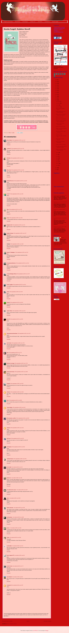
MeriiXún (8, 158)
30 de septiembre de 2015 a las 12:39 (15, 209)
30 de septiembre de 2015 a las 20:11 (19, 407)
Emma (8, 217)
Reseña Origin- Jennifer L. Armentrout (60, 142)
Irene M (8, 319)
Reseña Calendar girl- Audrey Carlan (60, 195)
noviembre (58, 103)
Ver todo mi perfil (57, 245)
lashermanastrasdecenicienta (12, 333)
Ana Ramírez (9, 446)
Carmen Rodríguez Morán (12, 273)
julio (57, 154)
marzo (57, 161)
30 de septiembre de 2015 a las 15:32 (21, 252)
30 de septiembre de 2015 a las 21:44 (17, 427)
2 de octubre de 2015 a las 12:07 (17, 585)
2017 (56, 96)
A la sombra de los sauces (11, 489)
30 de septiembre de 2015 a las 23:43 (18, 446)
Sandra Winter (9, 310)
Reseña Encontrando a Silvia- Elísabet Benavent (61, 150)
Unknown (8, 427)
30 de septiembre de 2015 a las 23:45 (20, 458)
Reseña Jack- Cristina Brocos (61, 118)
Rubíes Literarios (10, 507)
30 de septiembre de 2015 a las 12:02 (17, 170)
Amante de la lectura (10, 371)
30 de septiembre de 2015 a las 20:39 (22, 418)
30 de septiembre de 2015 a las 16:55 (24, 333)
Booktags (25, 21)
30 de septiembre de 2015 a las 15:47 (23, 273)
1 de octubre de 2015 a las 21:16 (17, 545)
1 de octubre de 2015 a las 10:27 (22, 489)
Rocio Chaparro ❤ (10, 555)
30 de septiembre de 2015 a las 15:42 (22, 263)
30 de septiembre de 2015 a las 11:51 (17, 158)
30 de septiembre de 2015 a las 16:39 (16, 319)
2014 (56, 167)
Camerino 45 (9, 585)
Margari (8, 302)
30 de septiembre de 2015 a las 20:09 (15, 400)
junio (57, 156)
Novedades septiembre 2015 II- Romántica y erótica (61, 147)
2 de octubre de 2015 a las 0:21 (19, 555)
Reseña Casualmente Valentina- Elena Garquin (61, 129)
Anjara (8, 291)
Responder (8, 144)
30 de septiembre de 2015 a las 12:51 (18, 224)
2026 (56, 79)
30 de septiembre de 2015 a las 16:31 (19, 310)
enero (57, 165)
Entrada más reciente (7, 621)
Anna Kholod (9, 576)
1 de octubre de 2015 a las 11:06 (19, 507)
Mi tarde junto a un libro (11, 418)
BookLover (9, 477)
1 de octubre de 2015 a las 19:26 (15, 537)
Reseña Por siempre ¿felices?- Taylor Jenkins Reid (61, 121)
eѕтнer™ (8, 193)
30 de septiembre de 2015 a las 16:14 (19, 284)
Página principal (8, 21)
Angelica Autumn (10, 233)
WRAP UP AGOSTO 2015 (60, 126)
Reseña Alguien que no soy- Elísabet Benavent (61, 112)
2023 (56, 85)
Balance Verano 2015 (59, 117)
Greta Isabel (9, 467)
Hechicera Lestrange (10, 363)
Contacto (47, 21)
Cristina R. (9, 148)
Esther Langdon (10, 284)
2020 (56, 90)
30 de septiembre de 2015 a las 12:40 (16, 217)
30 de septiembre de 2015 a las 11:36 (17, 148)
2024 (56, 83)
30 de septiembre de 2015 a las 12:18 (20, 180)
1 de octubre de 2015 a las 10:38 (14, 498)
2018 (56, 94)
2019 (56, 92)
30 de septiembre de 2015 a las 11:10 (18, 140)
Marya (62, 237)
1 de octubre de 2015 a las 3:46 (16, 477)
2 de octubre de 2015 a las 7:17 (18, 566)
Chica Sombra (9, 140)
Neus (8, 352)
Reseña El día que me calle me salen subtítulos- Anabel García (60, 227)
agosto (57, 152)
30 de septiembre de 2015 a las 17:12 (15, 352)
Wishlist (40, 21)
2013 (56, 169)
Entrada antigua (47, 621)
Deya (8, 400)
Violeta (8, 537)
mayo (57, 158)
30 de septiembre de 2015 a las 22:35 (17, 438)
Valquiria (8, 383)
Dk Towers (9, 438)
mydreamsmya (9, 517)
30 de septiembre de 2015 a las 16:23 (16, 302)
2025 (56, 81)
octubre (57, 105)
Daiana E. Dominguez (11, 252)
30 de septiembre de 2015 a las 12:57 (20, 233)
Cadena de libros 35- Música (61, 144)
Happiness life (9, 224)
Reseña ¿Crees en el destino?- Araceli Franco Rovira (61, 115)
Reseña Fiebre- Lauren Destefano (60, 139)
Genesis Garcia (9, 566)
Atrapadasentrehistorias (11, 263)
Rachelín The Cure (10, 180)
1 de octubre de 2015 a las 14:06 (18, 517)
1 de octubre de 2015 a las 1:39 (17, 467)
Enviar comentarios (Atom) (11, 623)
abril (57, 159)
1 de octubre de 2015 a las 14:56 (15, 527)
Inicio (28, 621)
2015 (56, 99)
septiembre (58, 106)
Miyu (8, 209)
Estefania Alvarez (10, 458)
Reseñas (17, 21)
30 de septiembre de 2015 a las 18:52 (17, 383)
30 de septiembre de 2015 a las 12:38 (16, 193)
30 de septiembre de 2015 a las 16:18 (16, 291)
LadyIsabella (9, 545)
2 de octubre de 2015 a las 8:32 (17, 576)
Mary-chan (9, 170)
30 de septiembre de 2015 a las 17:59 (21, 363)
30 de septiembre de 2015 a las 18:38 (21, 371)
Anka (8, 498)
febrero (57, 163)
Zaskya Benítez (9, 407)
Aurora (8, 527)
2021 (56, 88)
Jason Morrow (35, 630)
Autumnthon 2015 (59, 134)
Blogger (47, 630)
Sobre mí (32, 21)
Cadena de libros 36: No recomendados (60, 124)
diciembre (58, 101)
